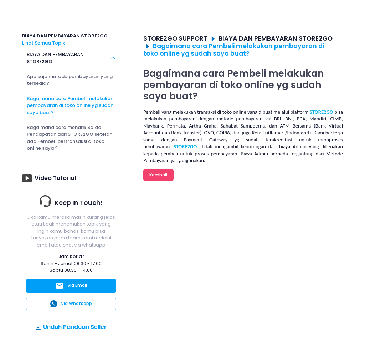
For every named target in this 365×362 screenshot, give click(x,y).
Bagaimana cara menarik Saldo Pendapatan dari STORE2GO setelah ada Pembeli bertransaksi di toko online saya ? (69, 138)
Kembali (158, 175)
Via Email (71, 285)
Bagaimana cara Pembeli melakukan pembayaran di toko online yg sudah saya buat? (70, 105)
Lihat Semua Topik (43, 43)
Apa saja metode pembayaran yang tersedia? (70, 80)
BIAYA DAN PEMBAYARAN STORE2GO (55, 58)
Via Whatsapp (71, 303)
